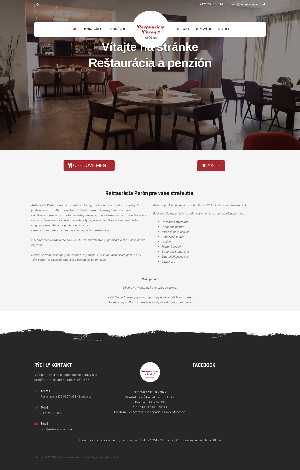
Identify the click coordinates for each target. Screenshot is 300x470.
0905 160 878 (78, 380)
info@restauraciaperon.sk (248, 4)
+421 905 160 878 (212, 4)
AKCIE (211, 165)
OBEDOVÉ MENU (89, 165)
